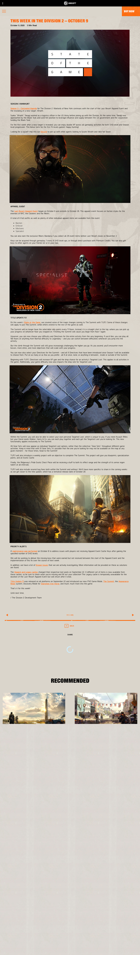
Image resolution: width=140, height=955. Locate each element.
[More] (9, 744)
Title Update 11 (17, 581)
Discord (44, 131)
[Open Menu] (4, 11)
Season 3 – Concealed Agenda (23, 108)
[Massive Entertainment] (41, 819)
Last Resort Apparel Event (26, 211)
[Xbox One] (83, 819)
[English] (70, 892)
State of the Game (32, 322)
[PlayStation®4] (83, 824)
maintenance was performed (24, 551)
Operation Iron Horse (50, 583)
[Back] (70, 626)
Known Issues (42, 565)
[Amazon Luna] (83, 835)
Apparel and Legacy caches (26, 572)
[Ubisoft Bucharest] (41, 824)
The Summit (108, 581)
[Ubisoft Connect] (83, 829)
